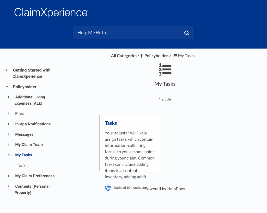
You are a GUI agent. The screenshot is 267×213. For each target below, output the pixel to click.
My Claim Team (29, 144)
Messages (24, 134)
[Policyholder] (153, 55)
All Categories (124, 55)
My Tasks (23, 155)
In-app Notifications (33, 124)
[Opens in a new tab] (165, 188)
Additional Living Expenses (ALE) (30, 100)
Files (19, 113)
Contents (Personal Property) (32, 189)
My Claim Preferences (35, 176)
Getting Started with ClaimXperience (32, 73)
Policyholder (25, 86)
